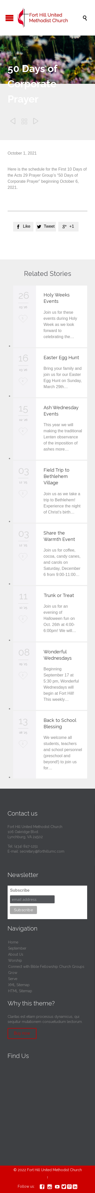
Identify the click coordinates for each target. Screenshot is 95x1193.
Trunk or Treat (59, 595)
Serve (12, 979)
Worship (15, 960)
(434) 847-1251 (26, 846)
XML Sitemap (19, 985)
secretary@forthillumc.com (42, 851)
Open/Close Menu (9, 17)
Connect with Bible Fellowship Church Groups (46, 967)
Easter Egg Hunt (61, 357)
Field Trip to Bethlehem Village (56, 476)
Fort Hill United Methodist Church (54, 1170)
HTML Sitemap (20, 991)
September (17, 948)
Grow (12, 973)
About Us (15, 954)
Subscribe (19, 890)
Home (13, 942)
